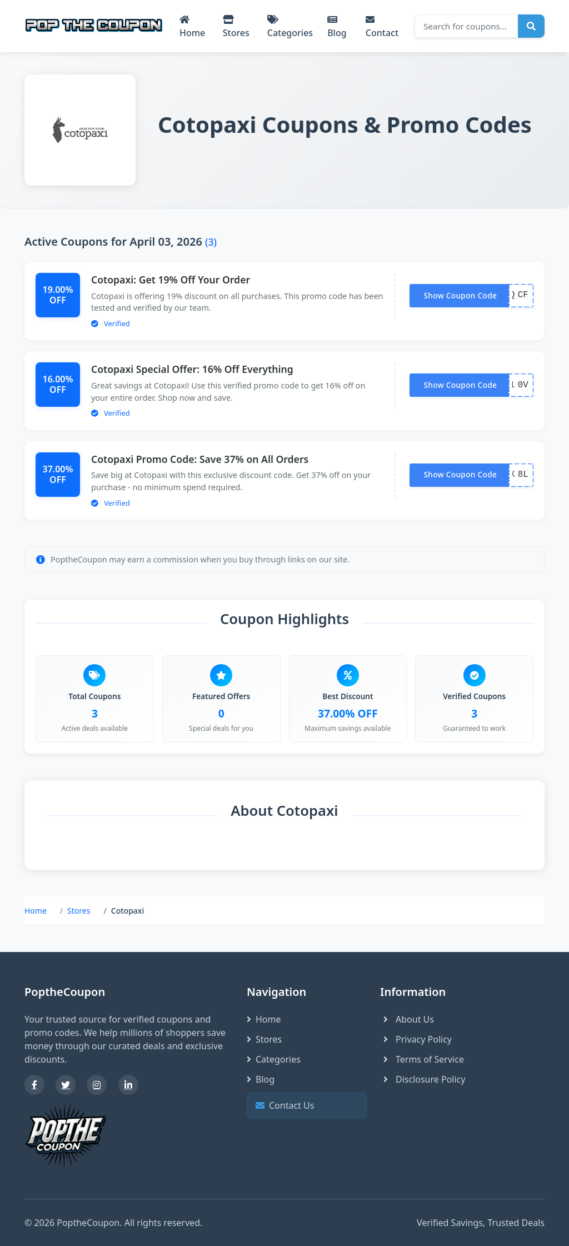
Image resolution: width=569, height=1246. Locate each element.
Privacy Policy (416, 1039)
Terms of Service (422, 1059)
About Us (407, 1019)
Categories (290, 27)
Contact (382, 27)
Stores (236, 27)
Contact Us (305, 1105)
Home (192, 27)
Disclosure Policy (422, 1079)
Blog (336, 27)
